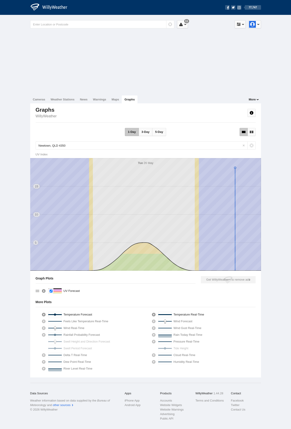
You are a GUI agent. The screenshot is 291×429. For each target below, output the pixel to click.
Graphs (129, 99)
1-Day (132, 132)
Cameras (39, 99)
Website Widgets (171, 405)
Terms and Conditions (209, 400)
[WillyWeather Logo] (51, 7)
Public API (166, 418)
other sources (62, 405)
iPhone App (132, 400)
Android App (133, 405)
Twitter (235, 405)
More (252, 99)
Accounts (166, 400)
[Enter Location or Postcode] (102, 24)
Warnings (99, 99)
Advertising (167, 414)
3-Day (145, 132)
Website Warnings (172, 409)
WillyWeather (46, 116)
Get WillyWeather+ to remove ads (228, 279)
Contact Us (238, 409)
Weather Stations (62, 99)
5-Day (159, 132)
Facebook (237, 400)
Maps (115, 99)
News (83, 99)
